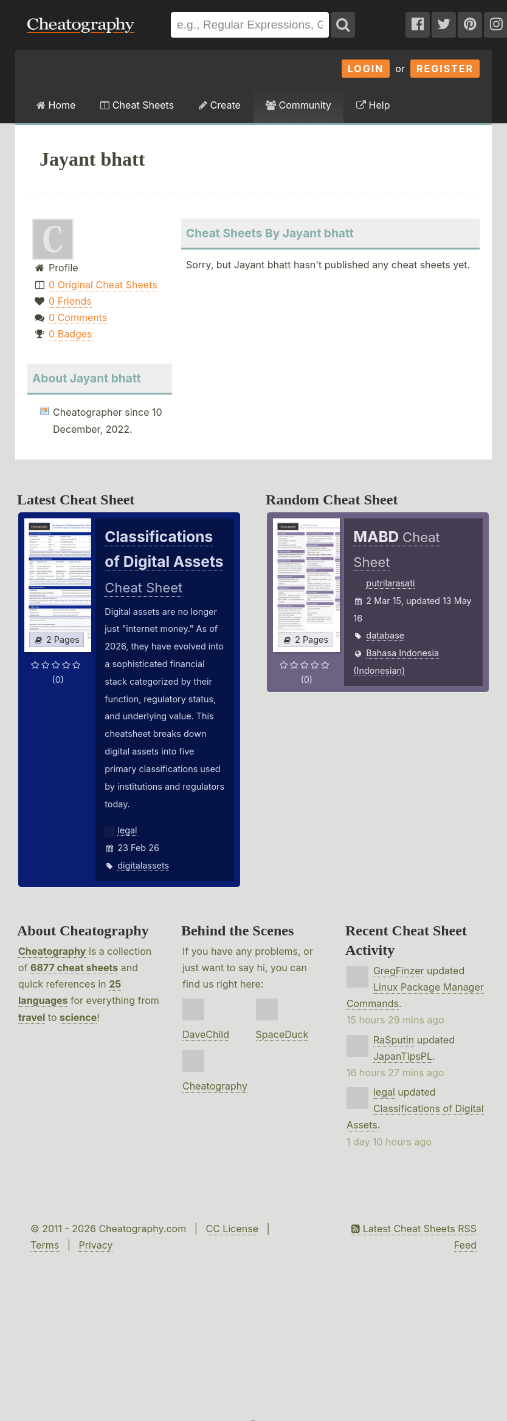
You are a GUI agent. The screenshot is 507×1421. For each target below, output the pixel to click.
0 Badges (70, 334)
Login (366, 69)
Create (220, 105)
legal (127, 830)
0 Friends (70, 301)
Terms (44, 1245)
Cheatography (52, 951)
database (385, 635)
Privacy (95, 1245)
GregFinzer (398, 971)
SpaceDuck (282, 1034)
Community (298, 105)
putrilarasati (390, 583)
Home (55, 105)
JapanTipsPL (402, 1056)
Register (445, 69)
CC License (231, 1229)
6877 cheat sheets (74, 967)
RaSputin (393, 1040)
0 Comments (78, 317)
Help (373, 105)
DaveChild (205, 1034)
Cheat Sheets (137, 105)
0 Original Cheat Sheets (103, 285)
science (78, 1017)
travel (31, 1017)
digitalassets (143, 865)
